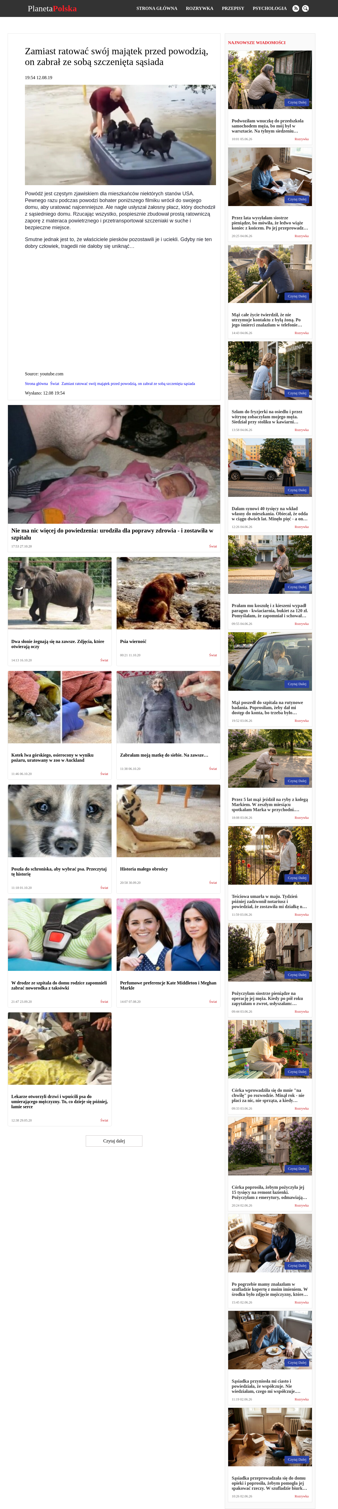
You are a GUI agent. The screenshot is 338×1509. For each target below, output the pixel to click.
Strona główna (156, 8)
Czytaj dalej (114, 1140)
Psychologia (270, 8)
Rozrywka (199, 8)
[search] (305, 8)
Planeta (52, 8)
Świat (213, 546)
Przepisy (233, 8)
